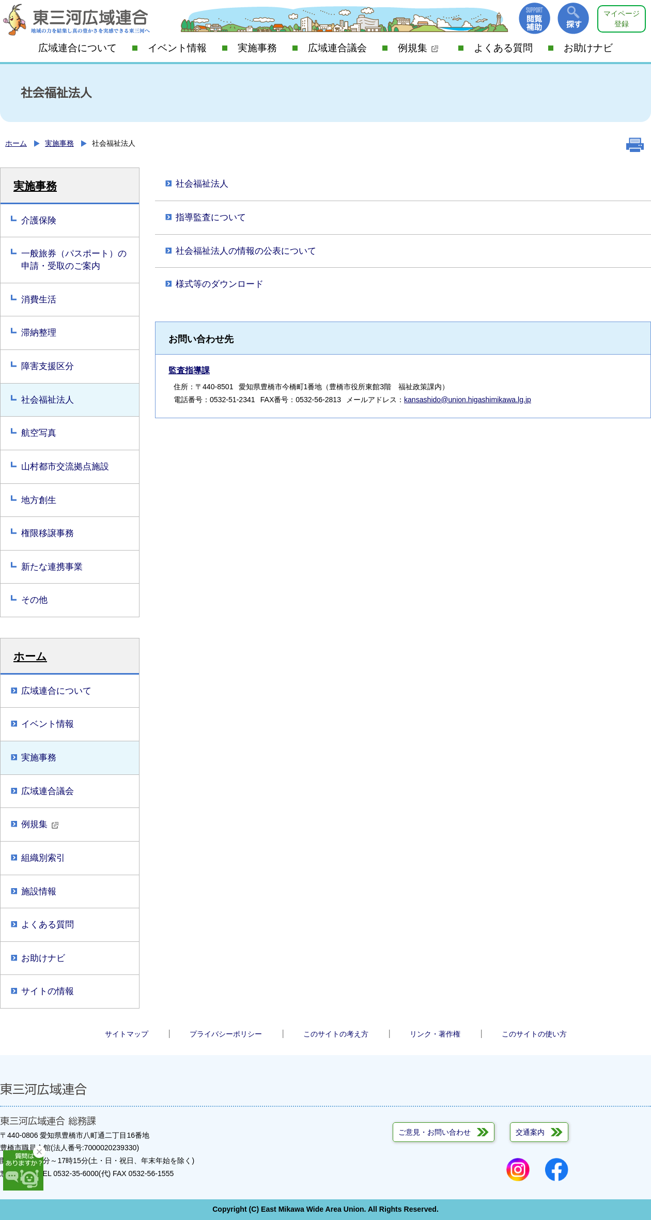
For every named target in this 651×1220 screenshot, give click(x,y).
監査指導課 (189, 370)
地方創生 (38, 500)
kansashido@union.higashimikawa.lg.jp (467, 399)
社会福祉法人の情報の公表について (246, 251)
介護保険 (38, 220)
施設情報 (38, 891)
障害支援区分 (47, 366)
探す (573, 18)
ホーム (16, 143)
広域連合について (77, 47)
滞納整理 (38, 333)
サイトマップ (126, 1034)
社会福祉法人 (47, 400)
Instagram (518, 1169)
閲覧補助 (534, 18)
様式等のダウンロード (220, 284)
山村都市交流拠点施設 (65, 466)
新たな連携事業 (52, 567)
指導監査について (211, 217)
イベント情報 (177, 47)
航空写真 (38, 433)
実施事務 (257, 47)
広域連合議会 (337, 47)
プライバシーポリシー (226, 1034)
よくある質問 (503, 47)
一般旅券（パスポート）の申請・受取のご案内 (74, 260)
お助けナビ (588, 47)
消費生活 (38, 299)
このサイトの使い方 (534, 1034)
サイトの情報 (47, 991)
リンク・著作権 (435, 1034)
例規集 (418, 47)
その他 (34, 600)
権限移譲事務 (47, 533)
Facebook (556, 1169)
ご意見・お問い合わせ (434, 1132)
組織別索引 (43, 858)
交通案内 (530, 1132)
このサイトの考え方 (335, 1034)
